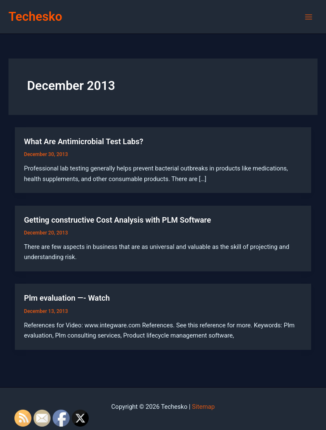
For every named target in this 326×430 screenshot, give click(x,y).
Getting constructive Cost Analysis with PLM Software (117, 219)
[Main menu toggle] (309, 17)
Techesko (35, 16)
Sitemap (203, 406)
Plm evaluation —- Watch (67, 297)
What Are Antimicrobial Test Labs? (83, 141)
